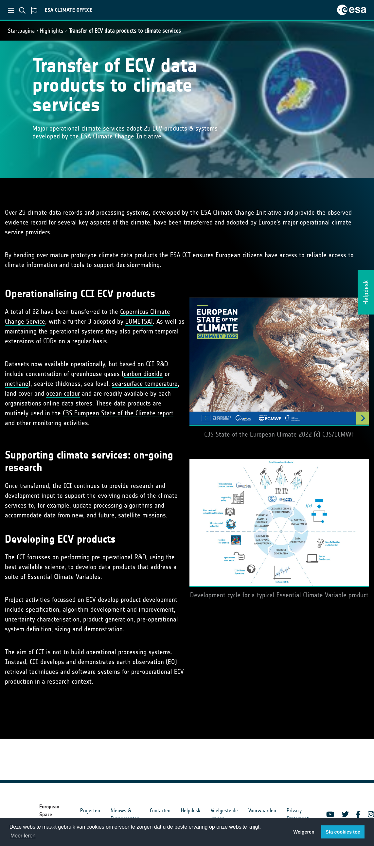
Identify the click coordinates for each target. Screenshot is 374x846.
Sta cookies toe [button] (343, 832)
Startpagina (21, 30)
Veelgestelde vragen (224, 814)
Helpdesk (190, 810)
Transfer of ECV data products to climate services (125, 30)
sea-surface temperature (145, 383)
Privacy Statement (298, 814)
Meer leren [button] (22, 835)
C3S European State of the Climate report (118, 413)
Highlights (51, 30)
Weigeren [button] (303, 832)
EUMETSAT (139, 321)
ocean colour (63, 393)
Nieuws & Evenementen (125, 814)
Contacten (160, 810)
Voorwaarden (262, 810)
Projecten (90, 810)
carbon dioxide (143, 374)
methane (16, 383)
